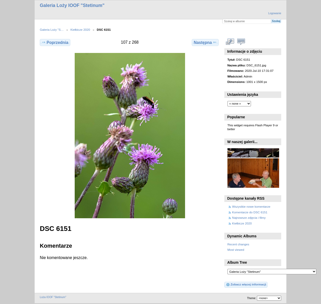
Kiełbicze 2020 (80, 29)
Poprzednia (55, 42)
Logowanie (274, 13)
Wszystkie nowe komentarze (251, 206)
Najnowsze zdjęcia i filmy (249, 217)
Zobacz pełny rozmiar (230, 41)
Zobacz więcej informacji (246, 285)
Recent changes (238, 244)
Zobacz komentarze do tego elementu (241, 41)
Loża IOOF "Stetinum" (53, 297)
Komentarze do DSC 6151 (249, 212)
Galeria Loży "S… (52, 29)
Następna (205, 42)
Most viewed (235, 249)
